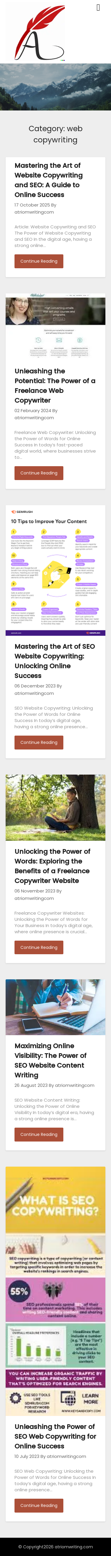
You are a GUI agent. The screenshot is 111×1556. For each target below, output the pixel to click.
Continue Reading (38, 261)
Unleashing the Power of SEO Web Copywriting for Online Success (55, 1436)
